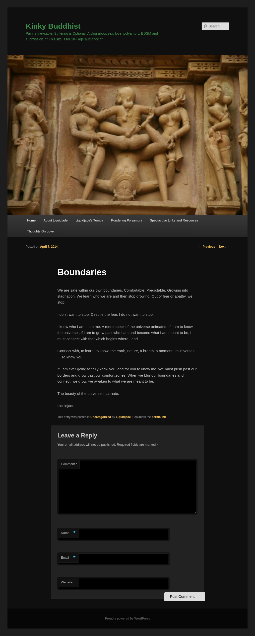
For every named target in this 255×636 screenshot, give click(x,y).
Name (68, 533)
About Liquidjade (56, 220)
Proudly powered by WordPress (127, 618)
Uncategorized (100, 417)
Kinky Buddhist (53, 26)
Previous (207, 246)
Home (31, 220)
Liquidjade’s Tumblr (89, 220)
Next (224, 246)
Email (68, 557)
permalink (159, 417)
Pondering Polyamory (126, 220)
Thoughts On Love (40, 231)
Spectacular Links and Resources (174, 220)
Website (66, 582)
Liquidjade (123, 417)
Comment (69, 464)
